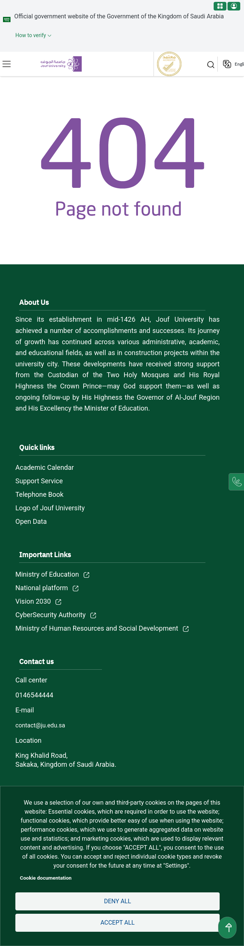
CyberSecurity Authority (50, 615)
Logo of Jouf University (50, 508)
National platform (41, 588)
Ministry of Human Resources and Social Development (96, 628)
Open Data (31, 521)
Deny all (117, 901)
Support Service (39, 481)
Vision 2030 (33, 601)
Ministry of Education (47, 574)
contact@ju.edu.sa (40, 725)
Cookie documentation (46, 878)
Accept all (117, 922)
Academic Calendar (44, 467)
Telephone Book (39, 494)
